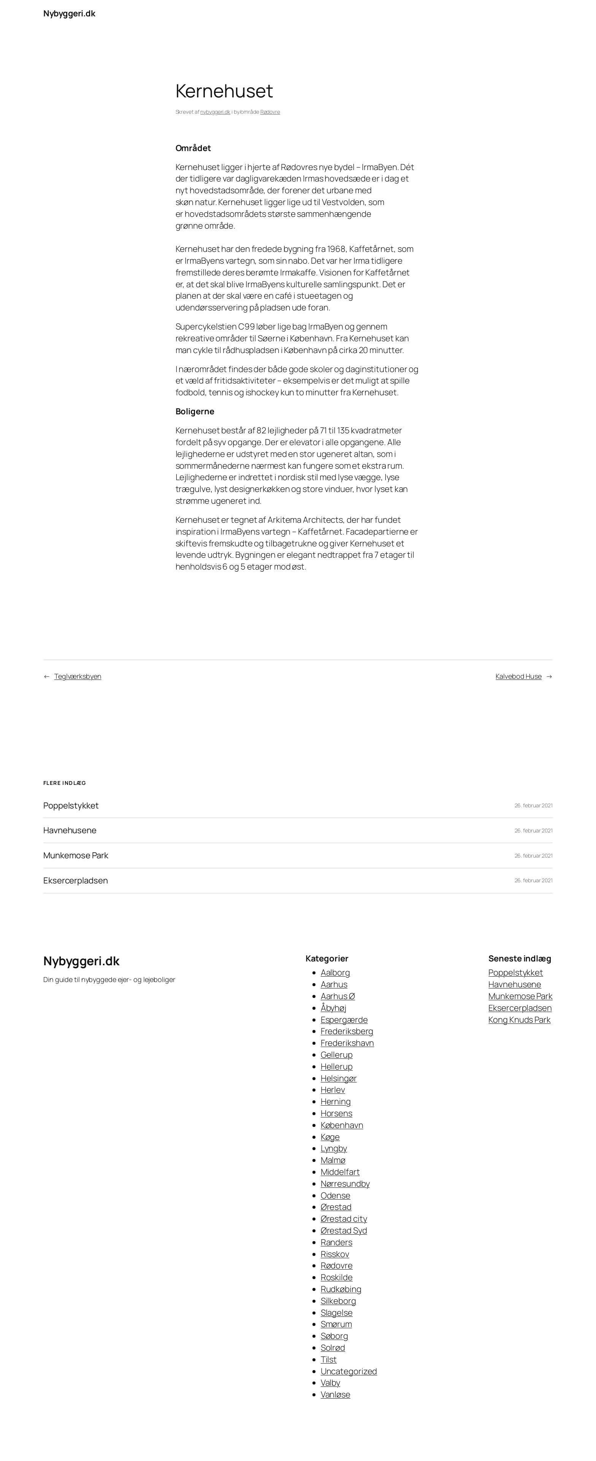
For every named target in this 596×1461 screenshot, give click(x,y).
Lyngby (334, 1148)
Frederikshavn (347, 1043)
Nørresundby (345, 1183)
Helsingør (339, 1078)
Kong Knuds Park (519, 1019)
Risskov (335, 1254)
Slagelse (337, 1312)
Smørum (336, 1324)
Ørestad (336, 1207)
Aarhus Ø (338, 996)
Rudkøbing (341, 1289)
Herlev (333, 1089)
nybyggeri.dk (215, 111)
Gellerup (337, 1054)
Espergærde (344, 1019)
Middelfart (340, 1172)
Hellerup (337, 1066)
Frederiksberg (347, 1031)
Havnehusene (70, 830)
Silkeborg (338, 1301)
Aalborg (335, 972)
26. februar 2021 (534, 805)
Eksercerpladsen (75, 880)
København (342, 1125)
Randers (336, 1242)
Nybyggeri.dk (69, 13)
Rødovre (270, 111)
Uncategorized (349, 1371)
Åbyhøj (333, 1008)
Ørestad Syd (344, 1230)
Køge (330, 1137)
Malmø (333, 1160)
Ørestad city (344, 1218)
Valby (331, 1382)
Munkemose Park (75, 855)
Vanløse (335, 1394)
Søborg (334, 1336)
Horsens (336, 1113)
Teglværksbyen (77, 676)
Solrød (333, 1347)
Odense (335, 1195)
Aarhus (334, 984)
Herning (336, 1101)
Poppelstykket (71, 805)
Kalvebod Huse (519, 676)
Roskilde (337, 1277)
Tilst (329, 1359)
